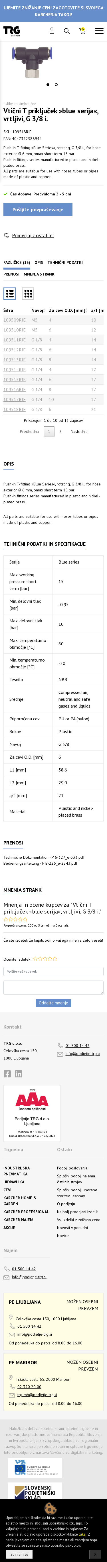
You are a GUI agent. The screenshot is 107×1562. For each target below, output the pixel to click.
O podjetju (66, 1203)
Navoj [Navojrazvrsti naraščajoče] (37, 310)
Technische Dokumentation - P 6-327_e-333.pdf (43, 857)
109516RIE (14, 389)
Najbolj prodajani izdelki (77, 1211)
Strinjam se (19, 1554)
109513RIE (14, 359)
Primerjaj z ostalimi (33, 235)
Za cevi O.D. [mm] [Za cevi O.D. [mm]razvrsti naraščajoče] (67, 310)
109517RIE (14, 399)
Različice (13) (16, 262)
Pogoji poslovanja (72, 1168)
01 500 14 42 (78, 1045)
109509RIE (14, 320)
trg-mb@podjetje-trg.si (37, 1394)
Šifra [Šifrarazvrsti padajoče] (8, 310)
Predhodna (29, 431)
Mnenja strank (39, 274)
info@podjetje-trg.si (83, 1053)
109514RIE (14, 369)
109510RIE (14, 330)
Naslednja (79, 431)
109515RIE (14, 379)
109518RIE (14, 409)
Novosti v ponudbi (72, 1227)
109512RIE (14, 350)
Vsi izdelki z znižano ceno (78, 1219)
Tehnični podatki (65, 262)
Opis (39, 262)
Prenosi (11, 274)
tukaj (82, 1534)
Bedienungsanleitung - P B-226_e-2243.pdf (40, 863)
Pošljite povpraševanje (38, 209)
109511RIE (14, 340)
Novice (63, 1235)
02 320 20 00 (29, 1386)
